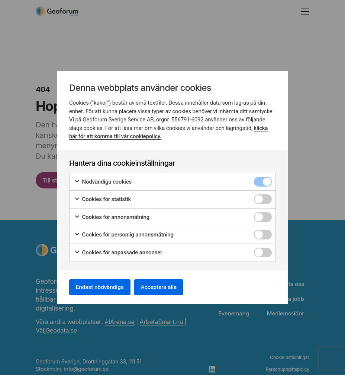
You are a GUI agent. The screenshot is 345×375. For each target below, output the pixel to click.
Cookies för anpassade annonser (118, 251)
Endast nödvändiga (102, 286)
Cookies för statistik (102, 198)
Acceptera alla (166, 286)
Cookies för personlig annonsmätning (124, 233)
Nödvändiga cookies (103, 180)
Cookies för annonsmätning (111, 216)
